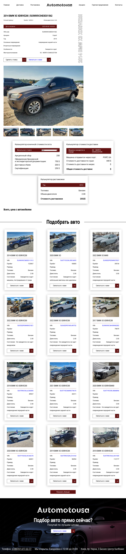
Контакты (118, 5)
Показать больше (63, 492)
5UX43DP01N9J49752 (68, 325)
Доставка (20, 5)
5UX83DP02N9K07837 (111, 260)
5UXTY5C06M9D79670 (68, 391)
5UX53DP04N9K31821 (25, 325)
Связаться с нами (35, 60)
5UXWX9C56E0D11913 (25, 260)
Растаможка (35, 5)
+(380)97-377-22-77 (21, 549)
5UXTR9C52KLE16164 (68, 456)
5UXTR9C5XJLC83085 (25, 391)
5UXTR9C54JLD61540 (111, 456)
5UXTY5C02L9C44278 (25, 456)
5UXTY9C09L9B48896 (111, 391)
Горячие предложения (100, 5)
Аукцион (82, 5)
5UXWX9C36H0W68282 (110, 325)
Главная (7, 5)
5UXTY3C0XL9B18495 (68, 260)
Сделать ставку (11, 60)
